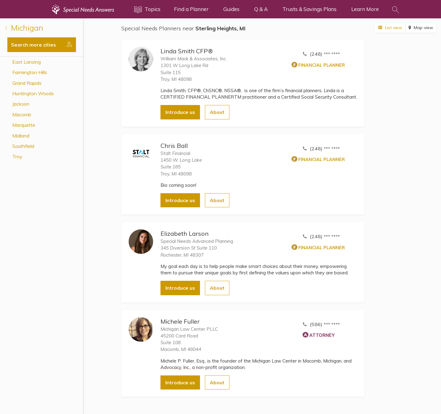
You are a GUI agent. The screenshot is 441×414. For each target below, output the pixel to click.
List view (390, 27)
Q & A (261, 9)
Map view (421, 27)
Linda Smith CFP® (186, 51)
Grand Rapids (27, 83)
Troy (17, 156)
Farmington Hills (29, 72)
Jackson (20, 104)
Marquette (23, 125)
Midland (20, 136)
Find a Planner (191, 9)
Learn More (365, 9)
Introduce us (180, 112)
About (217, 112)
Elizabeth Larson (184, 233)
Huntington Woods (33, 93)
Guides (231, 9)
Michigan (24, 28)
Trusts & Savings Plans (309, 9)
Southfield (23, 146)
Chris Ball (174, 145)
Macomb (21, 114)
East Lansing (26, 62)
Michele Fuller (180, 321)
